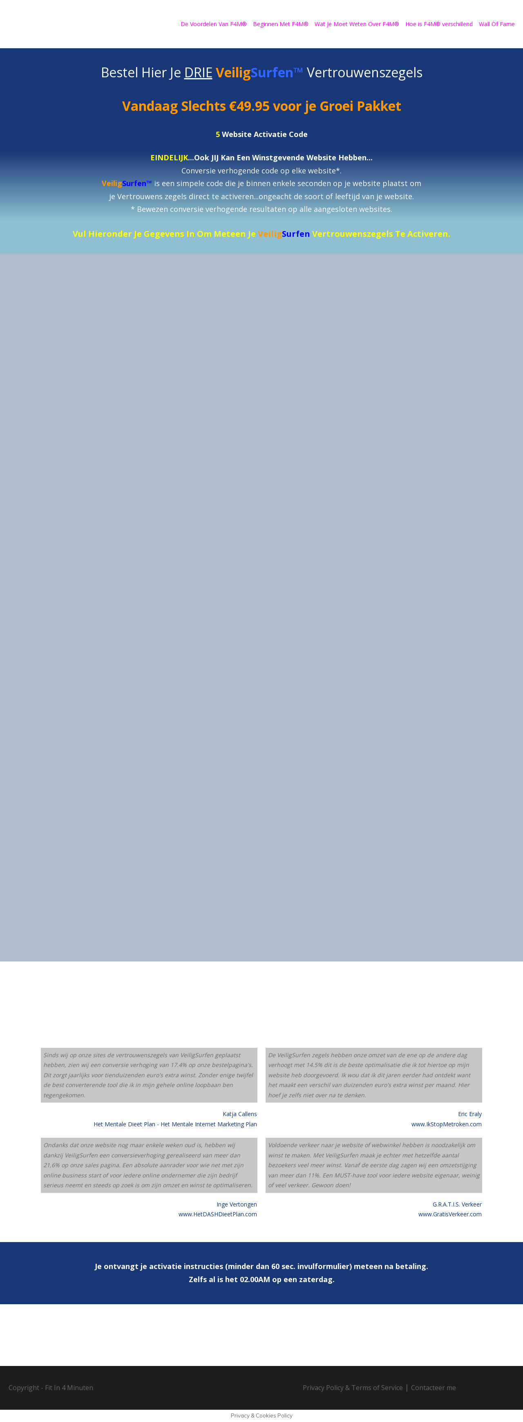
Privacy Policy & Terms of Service (353, 1387)
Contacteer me (433, 1387)
